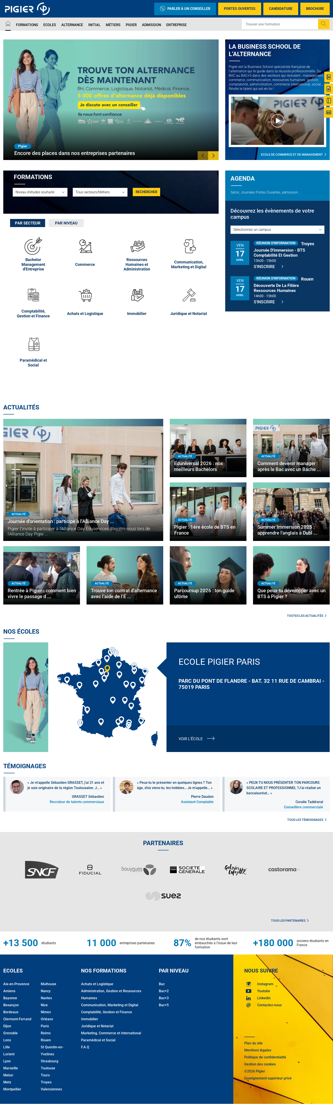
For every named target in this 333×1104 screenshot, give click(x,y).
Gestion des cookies (260, 1064)
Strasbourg (49, 1061)
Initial (94, 25)
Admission (151, 25)
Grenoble (10, 1033)
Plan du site (253, 1043)
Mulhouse (48, 984)
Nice (44, 1005)
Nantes (46, 998)
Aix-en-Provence (16, 984)
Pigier (131, 25)
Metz (7, 1082)
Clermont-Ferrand (17, 1019)
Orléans (47, 1019)
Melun (8, 1075)
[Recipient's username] (280, 24)
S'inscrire (268, 266)
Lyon (7, 1061)
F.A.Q (85, 1047)
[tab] (27, 223)
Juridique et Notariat (97, 1026)
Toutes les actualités (306, 615)
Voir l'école (191, 738)
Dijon (7, 1026)
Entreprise (176, 25)
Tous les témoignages (306, 819)
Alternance (72, 25)
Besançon (11, 1005)
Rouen (46, 1040)
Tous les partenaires (290, 920)
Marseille (10, 1068)
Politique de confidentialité (265, 1057)
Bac (162, 984)
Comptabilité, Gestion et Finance (106, 1012)
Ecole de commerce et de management (293, 154)
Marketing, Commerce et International (111, 1033)
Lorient (8, 1054)
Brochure (315, 9)
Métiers (113, 25)
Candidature (280, 9)
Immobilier (89, 1019)
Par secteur (28, 223)
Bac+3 (164, 998)
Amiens (9, 991)
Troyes (46, 1082)
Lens (7, 1040)
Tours (45, 1075)
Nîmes (46, 1012)
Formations (27, 25)
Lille (6, 1047)
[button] (203, 155)
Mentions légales (257, 1050)
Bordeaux (10, 1012)
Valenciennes (51, 1089)
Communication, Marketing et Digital (109, 1005)
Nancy (46, 991)
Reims (46, 1033)
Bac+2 (164, 991)
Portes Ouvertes (239, 9)
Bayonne (10, 998)
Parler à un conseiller (185, 9)
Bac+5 (164, 1005)
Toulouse (48, 1068)
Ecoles (49, 25)
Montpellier (12, 1089)
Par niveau (66, 223)
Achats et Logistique (97, 984)
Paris (45, 1026)
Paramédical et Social (98, 1040)
